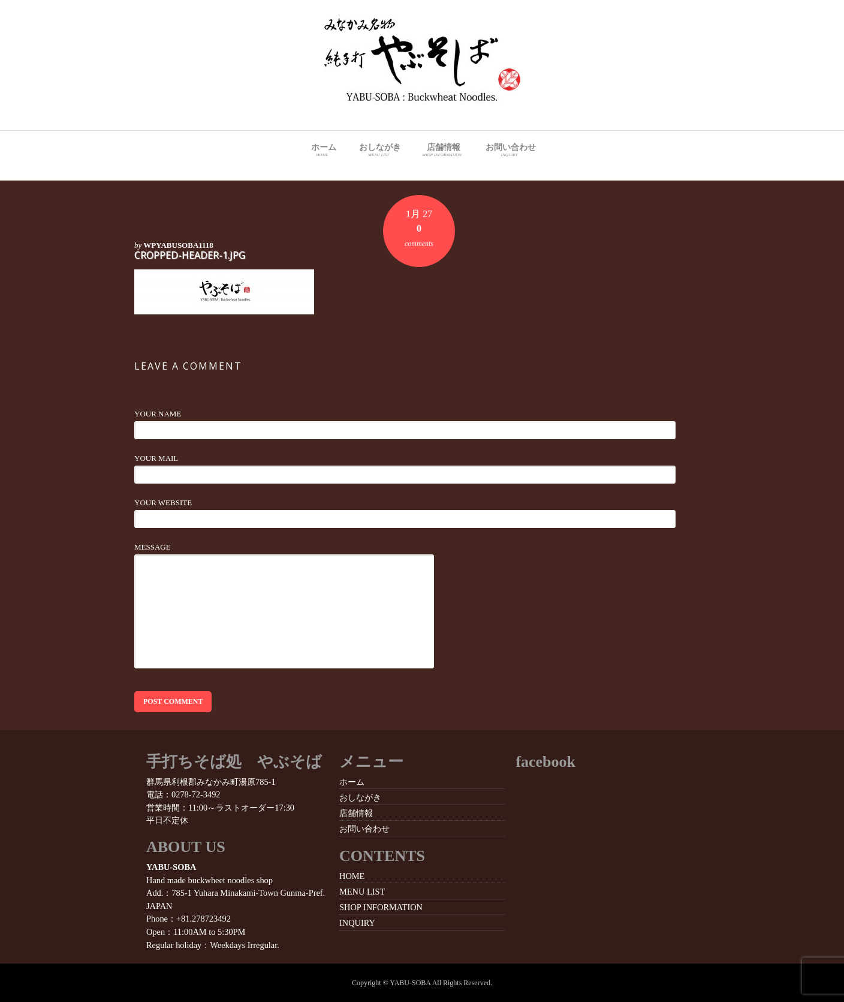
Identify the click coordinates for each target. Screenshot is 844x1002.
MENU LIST (362, 891)
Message (152, 546)
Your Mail (156, 458)
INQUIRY (357, 923)
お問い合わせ (509, 150)
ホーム (322, 150)
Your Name (157, 413)
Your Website (163, 502)
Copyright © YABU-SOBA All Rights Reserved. (422, 983)
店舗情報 (441, 150)
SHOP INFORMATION (381, 907)
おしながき (378, 150)
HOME (351, 876)
